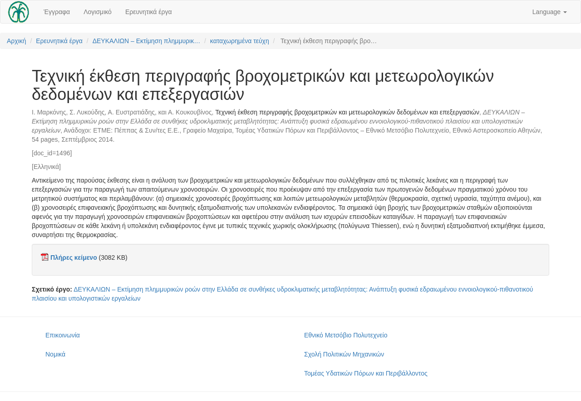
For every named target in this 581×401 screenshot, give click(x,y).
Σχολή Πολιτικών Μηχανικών (344, 354)
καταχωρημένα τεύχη (239, 41)
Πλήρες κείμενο (73, 257)
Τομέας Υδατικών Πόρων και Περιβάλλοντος (366, 373)
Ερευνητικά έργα (148, 11)
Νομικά (55, 354)
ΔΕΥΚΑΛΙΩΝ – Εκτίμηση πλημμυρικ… (147, 41)
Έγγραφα (57, 11)
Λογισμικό (98, 11)
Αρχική (16, 41)
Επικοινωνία (62, 335)
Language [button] (549, 11)
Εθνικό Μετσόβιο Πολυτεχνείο (345, 335)
